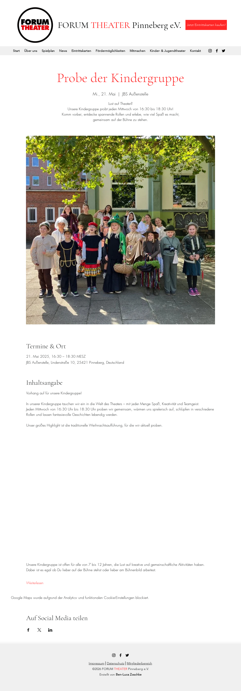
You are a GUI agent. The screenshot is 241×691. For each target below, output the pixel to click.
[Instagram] (210, 51)
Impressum (96, 663)
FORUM (74, 25)
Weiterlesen (34, 582)
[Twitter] (223, 51)
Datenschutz (115, 663)
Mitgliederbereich (139, 663)
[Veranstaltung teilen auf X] (39, 630)
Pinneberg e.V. (155, 25)
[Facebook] (217, 51)
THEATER (110, 25)
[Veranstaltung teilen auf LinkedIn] (50, 630)
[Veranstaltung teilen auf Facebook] (28, 630)
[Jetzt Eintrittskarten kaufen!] (206, 25)
